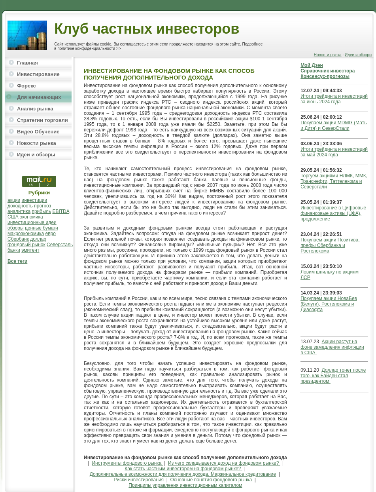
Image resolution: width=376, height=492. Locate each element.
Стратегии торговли (42, 120)
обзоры (16, 228)
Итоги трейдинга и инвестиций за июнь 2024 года (334, 98)
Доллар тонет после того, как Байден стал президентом (333, 375)
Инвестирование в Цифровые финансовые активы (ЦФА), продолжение (333, 213)
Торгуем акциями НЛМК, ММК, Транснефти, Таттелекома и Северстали (333, 181)
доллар (38, 239)
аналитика (19, 211)
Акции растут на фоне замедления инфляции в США (332, 347)
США (13, 217)
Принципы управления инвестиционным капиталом (185, 485)
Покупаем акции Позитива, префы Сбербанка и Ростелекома (329, 245)
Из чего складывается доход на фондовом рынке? (224, 463)
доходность (20, 206)
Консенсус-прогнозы (325, 76)
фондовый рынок (26, 244)
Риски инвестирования (139, 480)
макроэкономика (26, 233)
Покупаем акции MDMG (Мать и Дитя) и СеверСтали (333, 125)
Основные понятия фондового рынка (211, 480)
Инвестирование (38, 74)
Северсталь (60, 244)
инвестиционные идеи (32, 222)
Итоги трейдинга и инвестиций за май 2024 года (334, 152)
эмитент (30, 250)
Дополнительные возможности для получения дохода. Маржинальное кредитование (183, 474)
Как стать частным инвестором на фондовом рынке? (183, 468)
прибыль (41, 211)
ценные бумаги (41, 228)
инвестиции (34, 200)
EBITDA (60, 211)
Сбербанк (18, 239)
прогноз (42, 206)
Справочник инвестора (327, 71)
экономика (31, 217)
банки (14, 250)
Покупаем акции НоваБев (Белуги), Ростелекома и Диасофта (328, 304)
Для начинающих (39, 97)
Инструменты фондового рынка (127, 463)
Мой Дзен (311, 65)
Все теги (17, 261)
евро (50, 233)
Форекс (26, 86)
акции (14, 200)
